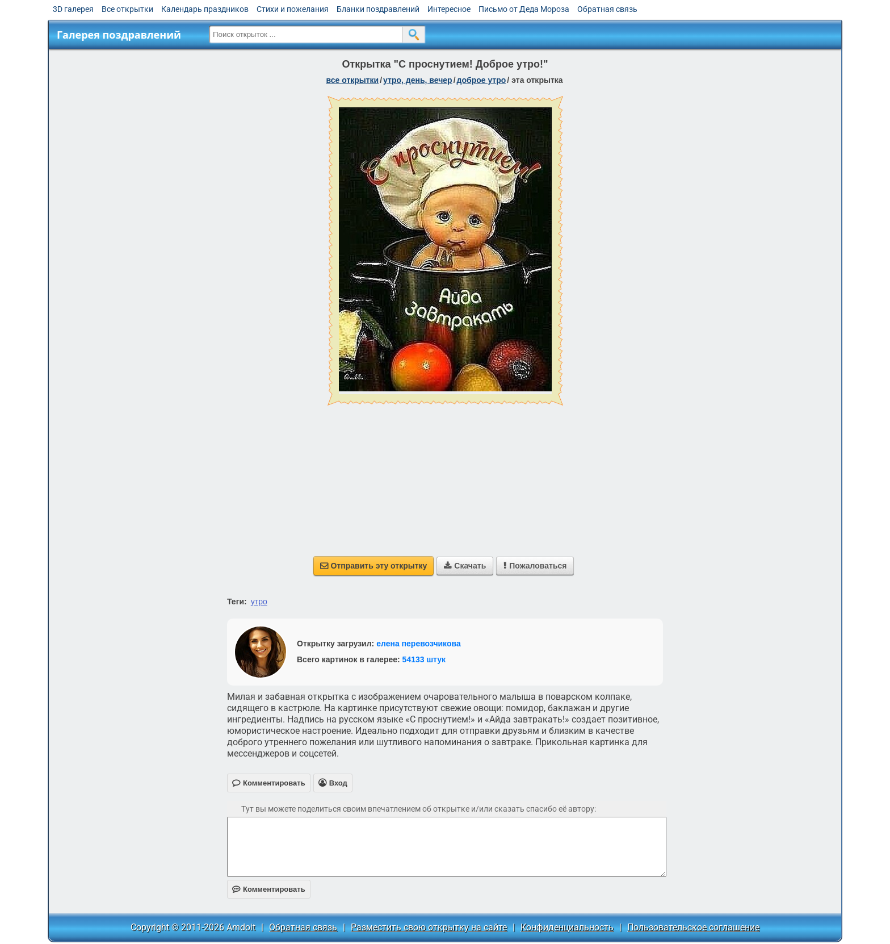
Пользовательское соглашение (693, 927)
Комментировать (268, 889)
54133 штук (424, 659)
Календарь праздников (205, 9)
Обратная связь (607, 9)
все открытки (352, 80)
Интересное (449, 9)
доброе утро (481, 80)
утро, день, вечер (417, 80)
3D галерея (73, 9)
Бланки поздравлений (378, 9)
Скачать (465, 565)
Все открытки (127, 9)
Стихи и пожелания (293, 9)
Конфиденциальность (567, 927)
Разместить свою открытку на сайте (429, 927)
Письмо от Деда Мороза (523, 9)
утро (259, 601)
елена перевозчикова (418, 643)
